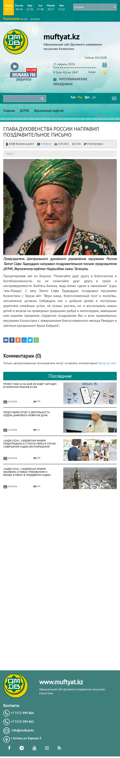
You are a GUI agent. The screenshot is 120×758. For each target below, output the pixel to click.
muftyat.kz (44, 143)
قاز (94, 97)
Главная (9, 110)
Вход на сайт (107, 363)
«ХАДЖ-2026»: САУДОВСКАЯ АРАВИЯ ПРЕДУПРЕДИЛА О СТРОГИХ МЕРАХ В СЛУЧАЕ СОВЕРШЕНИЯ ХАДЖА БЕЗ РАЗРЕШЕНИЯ (29, 443)
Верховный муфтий (49, 110)
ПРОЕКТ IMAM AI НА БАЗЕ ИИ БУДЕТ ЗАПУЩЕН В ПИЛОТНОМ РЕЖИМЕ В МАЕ (30, 385)
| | (9, 154)
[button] (23, 63)
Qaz (87, 97)
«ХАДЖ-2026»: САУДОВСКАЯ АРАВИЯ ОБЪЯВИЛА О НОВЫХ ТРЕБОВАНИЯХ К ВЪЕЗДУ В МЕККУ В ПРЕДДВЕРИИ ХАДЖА (27, 471)
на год (24, 18)
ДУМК (24, 110)
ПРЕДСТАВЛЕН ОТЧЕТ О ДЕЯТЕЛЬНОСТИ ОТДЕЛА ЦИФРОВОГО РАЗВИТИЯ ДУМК (26, 414)
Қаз (73, 97)
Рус (80, 97)
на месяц (35, 18)
